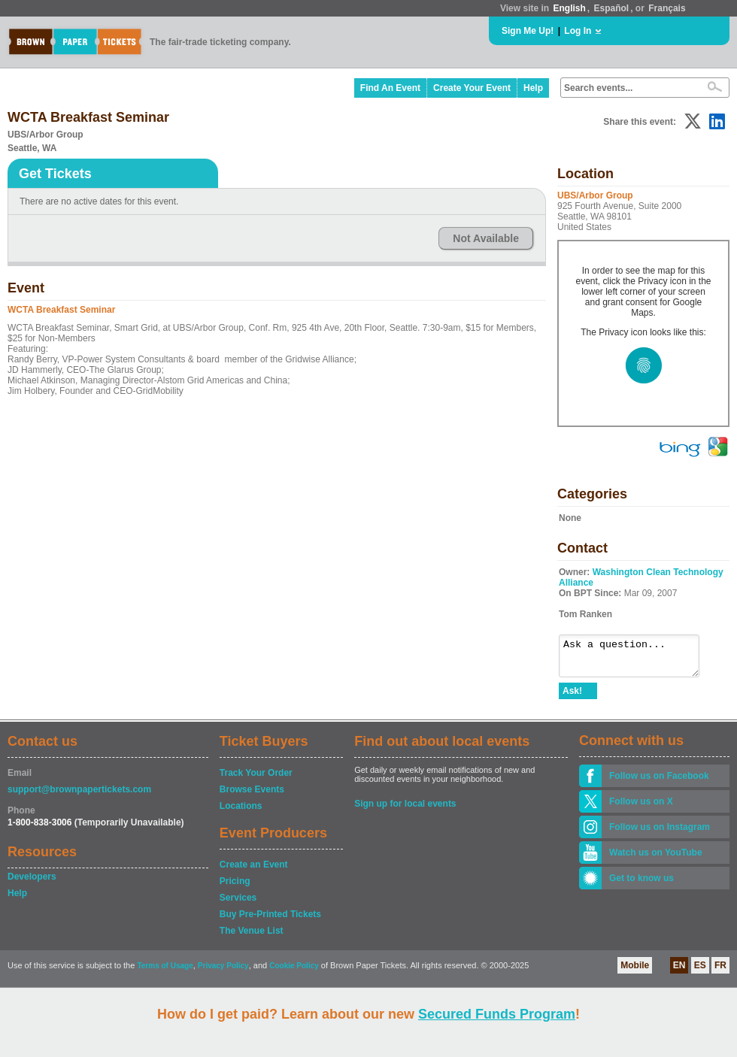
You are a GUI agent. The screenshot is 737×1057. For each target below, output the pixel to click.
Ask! (572, 697)
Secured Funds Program (496, 1014)
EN (679, 972)
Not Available (486, 238)
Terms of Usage (165, 972)
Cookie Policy (294, 972)
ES (700, 972)
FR (720, 972)
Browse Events (252, 796)
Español (611, 8)
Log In (577, 31)
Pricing (235, 888)
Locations (241, 812)
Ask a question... (636, 659)
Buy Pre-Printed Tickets (270, 921)
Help (533, 88)
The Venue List (252, 937)
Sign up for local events (405, 810)
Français (666, 8)
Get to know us (641, 885)
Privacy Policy (223, 972)
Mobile (634, 972)
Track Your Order (256, 779)
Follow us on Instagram (659, 833)
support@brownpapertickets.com (79, 796)
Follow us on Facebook (659, 782)
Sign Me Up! (528, 31)
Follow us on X (641, 808)
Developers (32, 883)
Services (238, 904)
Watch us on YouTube (655, 859)
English (569, 8)
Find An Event (390, 88)
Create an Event (254, 871)
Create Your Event (472, 88)
